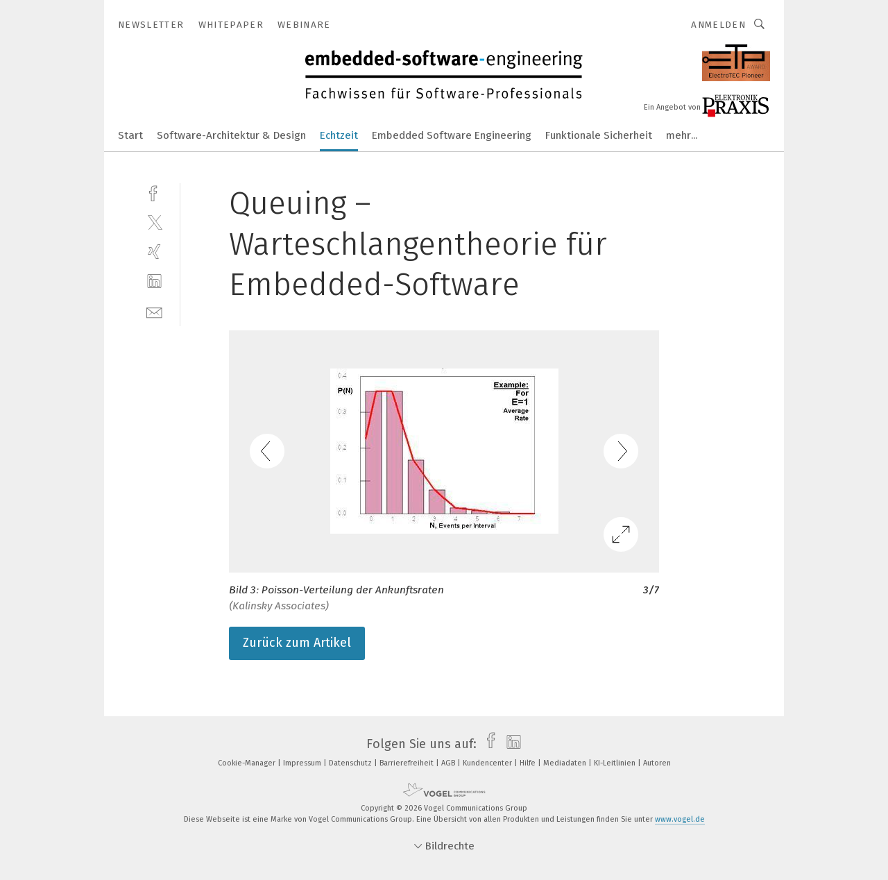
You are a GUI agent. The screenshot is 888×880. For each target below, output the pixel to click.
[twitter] (154, 221)
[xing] (154, 251)
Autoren (657, 763)
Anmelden (718, 25)
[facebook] (154, 192)
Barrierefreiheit (407, 763)
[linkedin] (154, 281)
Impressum (303, 763)
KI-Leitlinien (616, 763)
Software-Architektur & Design (231, 135)
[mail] (154, 311)
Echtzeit (339, 135)
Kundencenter (488, 763)
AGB (449, 763)
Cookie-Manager (248, 763)
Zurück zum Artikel (297, 642)
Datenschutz (351, 763)
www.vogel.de (680, 819)
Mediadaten (565, 763)
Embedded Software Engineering (451, 135)
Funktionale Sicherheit (598, 135)
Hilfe (529, 763)
